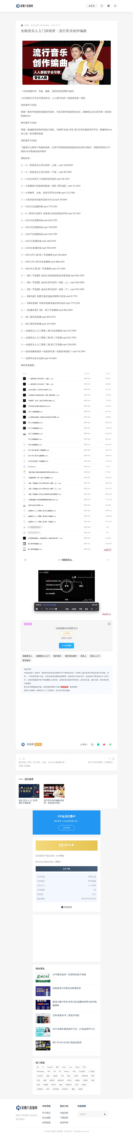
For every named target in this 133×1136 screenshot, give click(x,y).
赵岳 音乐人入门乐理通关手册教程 (28, 801)
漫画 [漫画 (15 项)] (38, 1084)
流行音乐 (57, 656)
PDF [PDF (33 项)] (84, 1067)
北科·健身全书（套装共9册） (67, 1015)
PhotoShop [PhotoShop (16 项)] (40, 1071)
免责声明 (64, 1122)
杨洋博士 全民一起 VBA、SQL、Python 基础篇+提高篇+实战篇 (42, 764)
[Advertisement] (66, 717)
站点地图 (46, 1117)
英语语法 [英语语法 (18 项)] (65, 1089)
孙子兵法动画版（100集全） (101, 762)
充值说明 (64, 1112)
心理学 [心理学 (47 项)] (76, 1076)
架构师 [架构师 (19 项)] (85, 1080)
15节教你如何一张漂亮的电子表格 (69, 974)
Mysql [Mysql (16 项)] (77, 1067)
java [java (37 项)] (70, 1067)
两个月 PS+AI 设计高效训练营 (67, 1042)
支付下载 (66, 869)
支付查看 (66, 645)
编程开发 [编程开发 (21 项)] (69, 1084)
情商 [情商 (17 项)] (92, 1076)
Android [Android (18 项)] (49, 1067)
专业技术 (35, 25)
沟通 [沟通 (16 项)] (92, 1080)
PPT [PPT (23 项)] (49, 1071)
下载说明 (64, 1117)
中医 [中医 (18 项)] (74, 1071)
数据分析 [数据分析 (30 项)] (61, 1080)
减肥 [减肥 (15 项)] (47, 1076)
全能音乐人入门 (42, 656)
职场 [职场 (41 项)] (76, 1084)
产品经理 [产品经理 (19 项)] (82, 1071)
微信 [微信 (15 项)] (68, 1076)
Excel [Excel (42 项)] (64, 1067)
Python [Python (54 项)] (66, 1071)
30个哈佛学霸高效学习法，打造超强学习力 (74, 1029)
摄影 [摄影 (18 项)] (44, 1080)
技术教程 (45, 25)
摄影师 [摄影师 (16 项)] (52, 1080)
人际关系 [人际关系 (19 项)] (40, 1076)
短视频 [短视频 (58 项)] (45, 1084)
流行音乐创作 (71, 656)
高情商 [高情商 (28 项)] (80, 1089)
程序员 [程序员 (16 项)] (53, 1084)
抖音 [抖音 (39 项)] (38, 1080)
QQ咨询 (66, 907)
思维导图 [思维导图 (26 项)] (85, 1076)
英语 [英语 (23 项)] (47, 1089)
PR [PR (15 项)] (55, 1071)
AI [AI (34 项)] (43, 1067)
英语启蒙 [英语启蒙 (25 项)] (56, 1089)
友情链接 (46, 1122)
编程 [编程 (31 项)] (60, 1084)
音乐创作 (26, 660)
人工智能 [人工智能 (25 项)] (91, 1071)
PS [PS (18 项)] (60, 1071)
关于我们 (46, 1112)
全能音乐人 (27, 656)
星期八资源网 (29, 690)
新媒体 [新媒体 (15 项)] (77, 1080)
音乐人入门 (95, 656)
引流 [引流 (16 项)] (62, 1076)
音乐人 (83, 656)
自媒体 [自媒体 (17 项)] (84, 1084)
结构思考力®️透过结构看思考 (67, 988)
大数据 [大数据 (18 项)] (55, 1076)
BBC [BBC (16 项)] (57, 1067)
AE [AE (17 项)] (38, 1067)
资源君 (25, 25)
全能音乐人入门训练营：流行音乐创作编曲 (53, 690)
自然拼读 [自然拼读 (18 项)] (40, 1089)
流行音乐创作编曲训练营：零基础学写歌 (54, 801)
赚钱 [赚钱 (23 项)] (73, 1089)
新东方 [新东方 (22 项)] (69, 1080)
